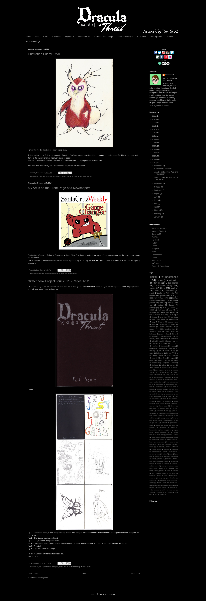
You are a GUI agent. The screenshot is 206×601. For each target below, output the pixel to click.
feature (163, 413)
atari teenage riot (170, 379)
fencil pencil (172, 413)
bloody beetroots (171, 384)
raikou (174, 463)
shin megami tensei (171, 360)
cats (170, 310)
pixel (157, 291)
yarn (166, 492)
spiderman (162, 480)
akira (171, 374)
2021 (154, 126)
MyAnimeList (157, 263)
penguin (166, 456)
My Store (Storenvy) (159, 228)
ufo (175, 485)
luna (150, 442)
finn (161, 415)
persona (166, 312)
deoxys (173, 406)
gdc (177, 420)
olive (153, 324)
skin (160, 475)
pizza (160, 461)
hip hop (168, 353)
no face (151, 454)
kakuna (169, 434)
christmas (161, 348)
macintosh (160, 442)
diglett (151, 410)
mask (174, 444)
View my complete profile (159, 106)
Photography (156, 37)
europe (151, 413)
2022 (154, 123)
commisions (155, 398)
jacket (163, 432)
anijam (169, 377)
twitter (164, 365)
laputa (176, 437)
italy (157, 432)
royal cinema (153, 468)
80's (157, 372)
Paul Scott (40, 173)
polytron (166, 463)
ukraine (151, 487)
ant (175, 377)
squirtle (166, 362)
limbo (162, 355)
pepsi (153, 458)
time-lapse (170, 291)
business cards (173, 389)
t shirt (159, 485)
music (61, 567)
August (157, 194)
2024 (150, 372)
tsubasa (155, 365)
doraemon (160, 410)
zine (156, 494)
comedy (152, 296)
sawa (156, 470)
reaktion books (154, 466)
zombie (162, 494)
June (156, 200)
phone (168, 458)
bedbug (173, 346)
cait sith (161, 391)
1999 (157, 367)
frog (174, 350)
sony (160, 478)
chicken (152, 348)
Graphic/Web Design (103, 37)
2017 (154, 139)
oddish (165, 454)
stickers (152, 326)
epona (174, 410)
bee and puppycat (172, 382)
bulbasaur (152, 334)
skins (165, 475)
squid (151, 310)
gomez (158, 425)
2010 (154, 163)
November (158, 184)
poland (159, 463)
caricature (174, 319)
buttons (154, 391)
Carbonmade (157, 255)
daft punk (175, 334)
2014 (154, 149)
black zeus (162, 310)
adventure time (155, 331)
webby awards (154, 490)
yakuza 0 (159, 492)
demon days (163, 406)
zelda (151, 367)
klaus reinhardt (160, 437)
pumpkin (161, 341)
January (157, 217)
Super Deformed (154, 374)
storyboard (174, 317)
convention (172, 398)
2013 (154, 153)
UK (163, 374)
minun (176, 446)
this (32, 258)
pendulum (158, 456)
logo (158, 312)
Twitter (154, 243)
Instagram (155, 249)
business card (161, 389)
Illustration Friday (50, 150)
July (156, 197)
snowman (152, 478)
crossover (168, 401)
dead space (160, 403)
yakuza (151, 492)
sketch (173, 324)
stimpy (151, 482)
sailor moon (164, 468)
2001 (168, 367)
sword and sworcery (169, 482)
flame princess (165, 418)
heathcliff (163, 427)
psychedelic (163, 324)
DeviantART (156, 234)
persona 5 (161, 458)
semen (162, 470)
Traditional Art (84, 37)
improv (154, 317)
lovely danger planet (157, 300)
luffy (174, 439)
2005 (150, 370)
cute (161, 303)
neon (164, 451)
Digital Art (69, 37)
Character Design (125, 37)
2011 (154, 159)
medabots (160, 446)
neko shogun (156, 451)
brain (168, 386)
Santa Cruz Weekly (36, 255)
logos (169, 355)
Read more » (33, 556)
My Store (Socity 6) (159, 231)
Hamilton (155, 346)
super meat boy (62, 273)
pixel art (174, 288)
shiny (173, 473)
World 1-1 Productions (160, 266)
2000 (163, 367)
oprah (171, 454)
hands (171, 305)
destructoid (152, 408)
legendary (155, 439)
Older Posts (135, 574)
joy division (160, 434)
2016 (154, 143)
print (173, 312)
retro (162, 466)
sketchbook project (76, 176)
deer (167, 403)
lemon (162, 439)
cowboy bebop (164, 334)
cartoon (172, 307)
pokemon (65, 176)
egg (153, 322)
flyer (155, 420)
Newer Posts (33, 574)
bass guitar (170, 331)
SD (175, 372)
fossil (160, 420)
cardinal (169, 391)
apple (151, 379)
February (158, 214)
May (156, 204)
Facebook (155, 240)
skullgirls (173, 475)
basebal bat (160, 382)
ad (167, 374)
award (151, 382)
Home (28, 37)
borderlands (159, 386)
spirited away (156, 362)
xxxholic (172, 365)
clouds (176, 396)
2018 (154, 136)
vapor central (162, 487)
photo (174, 458)
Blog (37, 37)
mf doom (163, 358)
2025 (154, 116)
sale (171, 468)
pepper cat (174, 456)
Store (45, 37)
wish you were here (169, 490)
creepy (159, 401)
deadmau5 (171, 348)
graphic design (173, 322)
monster (165, 338)
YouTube (155, 237)
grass (151, 353)
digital (36, 273)
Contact (169, 37)
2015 (154, 146)
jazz (169, 432)
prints (154, 341)
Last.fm (154, 258)
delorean (152, 406)
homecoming (153, 430)
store (158, 482)
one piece (163, 317)
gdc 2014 (155, 422)
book (150, 386)
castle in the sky (157, 394)
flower (167, 350)
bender (165, 319)
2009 (162, 370)
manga (175, 355)
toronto (157, 315)
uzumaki (155, 343)
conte (164, 398)
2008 (156, 370)
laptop (170, 437)
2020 (154, 129)
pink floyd (152, 461)
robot (151, 298)
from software (169, 420)
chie (164, 396)
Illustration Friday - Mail (44, 54)
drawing (152, 350)
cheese (157, 396)
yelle (171, 492)
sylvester (152, 485)
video (160, 280)
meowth (154, 358)
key (153, 437)
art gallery (159, 379)
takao (165, 485)
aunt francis (156, 319)
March (157, 210)
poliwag (159, 360)
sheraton (175, 470)
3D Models (141, 37)
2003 (174, 367)
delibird (36, 176)
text (170, 485)
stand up (175, 362)
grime (174, 425)
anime (161, 305)
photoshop (171, 276)
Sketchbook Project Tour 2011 (59, 287)
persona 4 (174, 338)
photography (154, 307)
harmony (152, 427)
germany (173, 422)
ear (167, 410)
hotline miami (166, 336)
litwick (169, 439)
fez (160, 350)
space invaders (171, 478)
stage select (172, 480)
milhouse (168, 446)
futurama (161, 322)
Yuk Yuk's (164, 346)
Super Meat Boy (72, 255)
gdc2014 (164, 422)
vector (172, 293)
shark (168, 470)
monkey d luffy (156, 449)
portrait (163, 296)
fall (157, 413)
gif (177, 315)
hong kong (163, 430)
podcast (173, 461)
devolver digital (165, 408)
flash (171, 315)
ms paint (173, 358)
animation (173, 280)
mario (161, 444)
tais (150, 315)
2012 (154, 156)
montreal (166, 449)
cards (176, 391)
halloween (159, 353)
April (156, 207)
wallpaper (173, 487)
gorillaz (166, 425)
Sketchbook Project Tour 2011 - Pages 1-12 (58, 281)
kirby (156, 355)
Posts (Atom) (43, 578)
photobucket (156, 260)
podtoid (151, 463)
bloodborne (159, 384)
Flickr (154, 252)
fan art (42, 176)
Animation (56, 37)
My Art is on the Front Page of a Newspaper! (59, 188)
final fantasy (153, 415)
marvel (168, 444)
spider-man (152, 480)
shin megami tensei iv (160, 473)
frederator (155, 336)
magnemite (152, 444)
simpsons (152, 475)
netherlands (172, 451)
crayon (151, 401)
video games (87, 176)
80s (163, 372)
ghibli (151, 425)
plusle (166, 461)
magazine (172, 442)
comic (166, 298)
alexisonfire (160, 377)
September (158, 190)
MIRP (169, 372)
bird (153, 384)
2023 (154, 119)
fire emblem (169, 415)
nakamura (175, 449)
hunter (151, 432)
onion (151, 360)
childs (169, 396)
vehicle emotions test (167, 329)
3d (158, 298)
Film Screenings (33, 41)
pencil (59, 176)
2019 (154, 133)
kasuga (176, 434)
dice (174, 408)
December (158, 166)
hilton (173, 427)
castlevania (169, 394)
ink (57, 567)
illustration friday (51, 176)
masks (151, 446)
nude (158, 454)
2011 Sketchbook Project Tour (62, 166)
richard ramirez (171, 466)
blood (36, 567)
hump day (173, 430)
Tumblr (154, 246)
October (157, 187)
